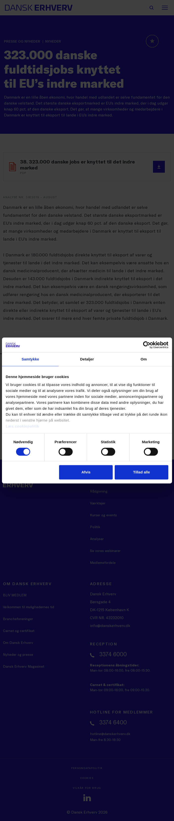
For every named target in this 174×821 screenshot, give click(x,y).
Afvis (85, 472)
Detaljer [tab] (87, 359)
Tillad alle (141, 472)
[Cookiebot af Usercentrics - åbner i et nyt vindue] (146, 345)
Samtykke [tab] (30, 359)
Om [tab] (144, 359)
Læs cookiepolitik (22, 426)
